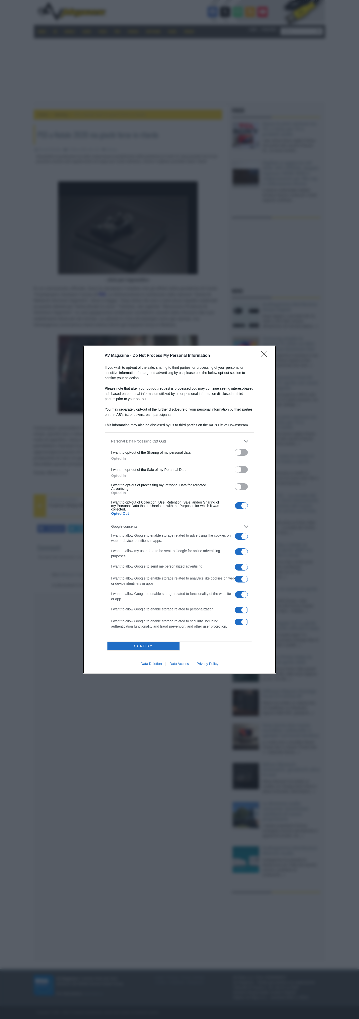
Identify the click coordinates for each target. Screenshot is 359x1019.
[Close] (265, 356)
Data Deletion (151, 664)
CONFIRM (143, 646)
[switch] (241, 452)
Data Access (179, 664)
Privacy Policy (207, 664)
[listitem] (179, 441)
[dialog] (179, 509)
